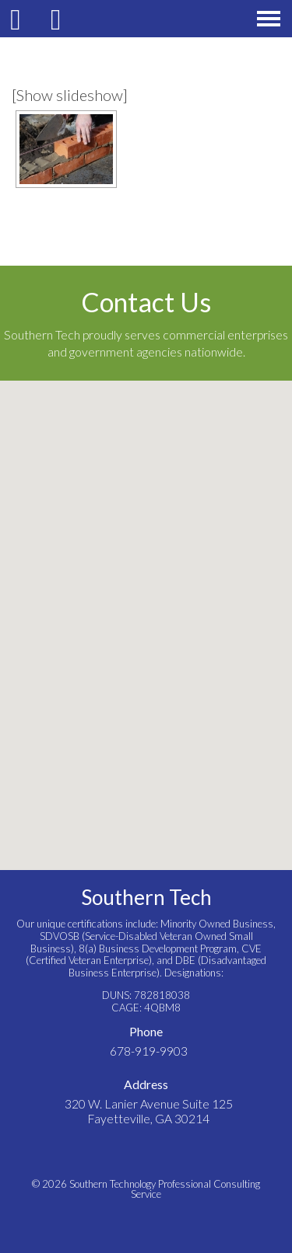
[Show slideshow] (70, 94)
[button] (146, 611)
